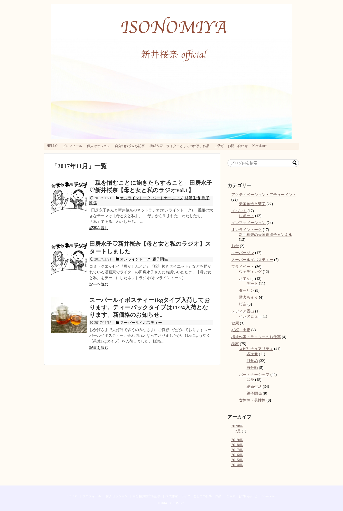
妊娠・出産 (240, 330)
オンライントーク (246, 230)
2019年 (237, 440)
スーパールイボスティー (252, 260)
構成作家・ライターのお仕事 (256, 337)
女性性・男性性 (252, 400)
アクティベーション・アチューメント (263, 195)
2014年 (237, 465)
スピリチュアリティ (256, 349)
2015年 (237, 460)
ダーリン (246, 290)
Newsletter (259, 146)
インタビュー (250, 316)
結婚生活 (254, 386)
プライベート (242, 267)
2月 (238, 431)
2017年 (237, 450)
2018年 (237, 445)
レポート (246, 216)
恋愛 (250, 380)
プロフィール (72, 146)
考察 (235, 344)
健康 (235, 323)
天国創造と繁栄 (252, 204)
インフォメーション (248, 223)
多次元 (252, 354)
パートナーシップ (254, 375)
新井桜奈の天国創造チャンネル (265, 235)
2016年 (237, 455)
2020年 (237, 426)
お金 (235, 246)
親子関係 (254, 393)
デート (252, 283)
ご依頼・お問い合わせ (231, 146)
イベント (239, 211)
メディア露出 (242, 311)
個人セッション (98, 146)
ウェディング (250, 272)
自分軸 (252, 368)
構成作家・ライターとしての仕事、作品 (180, 146)
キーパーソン (242, 253)
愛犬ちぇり (248, 297)
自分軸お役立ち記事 (130, 146)
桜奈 (243, 304)
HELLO (52, 146)
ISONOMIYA (176, 503)
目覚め (252, 361)
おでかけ (246, 278)
